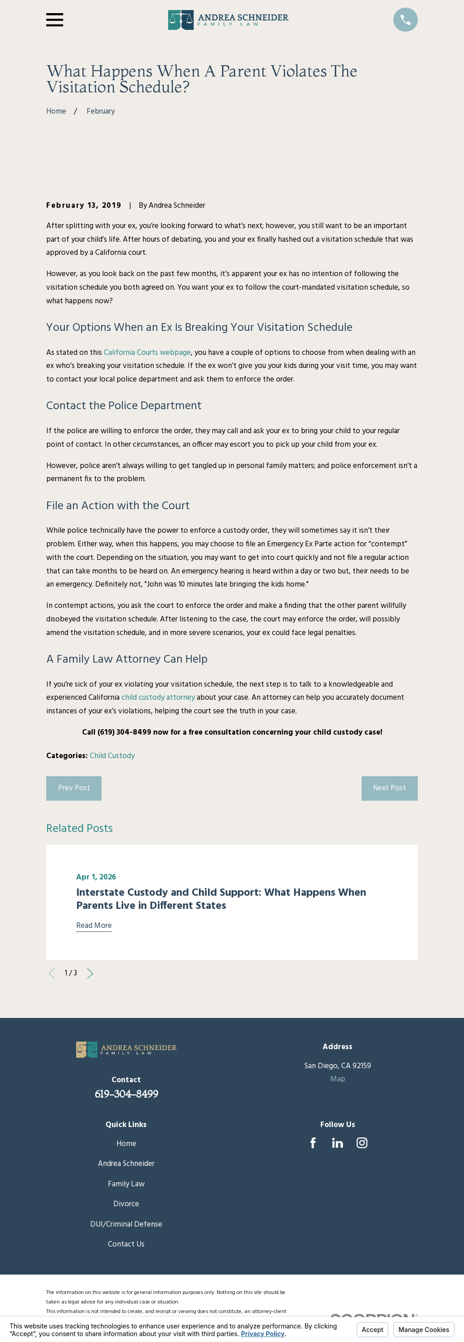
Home (126, 1144)
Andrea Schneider (126, 1164)
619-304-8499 (126, 1094)
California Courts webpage (147, 353)
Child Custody (112, 756)
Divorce (126, 1204)
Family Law (126, 1184)
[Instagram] (362, 1142)
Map (337, 1079)
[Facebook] (313, 1142)
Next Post (389, 788)
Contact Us (126, 1244)
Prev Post (74, 788)
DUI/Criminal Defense (126, 1224)
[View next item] (90, 973)
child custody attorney (158, 698)
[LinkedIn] (337, 1142)
